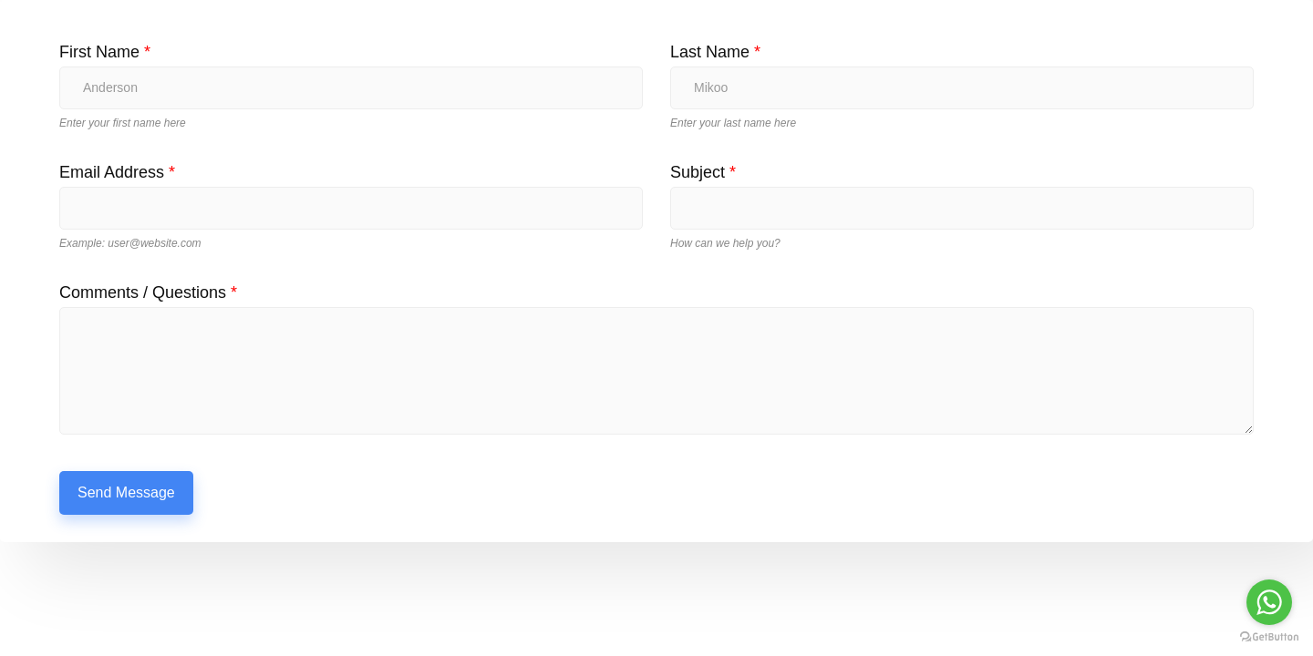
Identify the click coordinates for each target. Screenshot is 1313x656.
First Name (104, 52)
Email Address (117, 172)
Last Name (715, 52)
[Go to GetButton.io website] (1269, 637)
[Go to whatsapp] (1269, 602)
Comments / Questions (148, 292)
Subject (703, 172)
